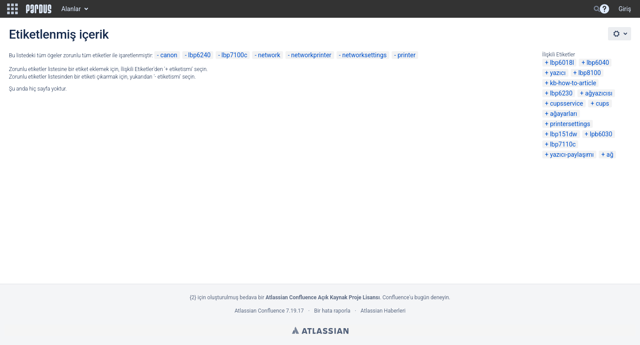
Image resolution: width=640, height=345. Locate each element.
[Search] (596, 8)
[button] (12, 9)
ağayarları (563, 113)
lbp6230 (561, 93)
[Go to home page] (38, 9)
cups (602, 103)
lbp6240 (199, 55)
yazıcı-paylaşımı (572, 154)
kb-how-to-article (573, 83)
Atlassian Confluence (260, 311)
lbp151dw (563, 134)
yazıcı (557, 72)
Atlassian (320, 330)
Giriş (625, 8)
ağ (610, 154)
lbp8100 (589, 72)
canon (168, 55)
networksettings (364, 55)
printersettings (570, 123)
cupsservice (566, 103)
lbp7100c (234, 55)
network (269, 55)
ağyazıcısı (598, 93)
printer (406, 55)
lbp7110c (563, 144)
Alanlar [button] (71, 8)
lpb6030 (601, 134)
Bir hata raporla (332, 311)
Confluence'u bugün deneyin (416, 297)
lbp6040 (598, 62)
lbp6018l (562, 62)
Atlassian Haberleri (382, 311)
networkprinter (311, 55)
